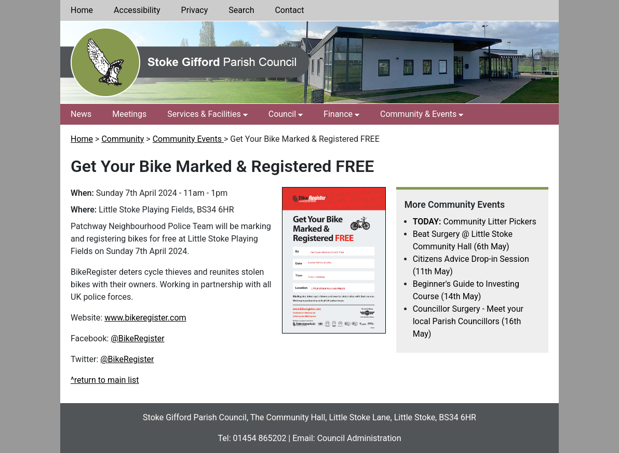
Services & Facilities (203, 114)
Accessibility (137, 10)
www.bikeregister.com (145, 318)
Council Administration (359, 438)
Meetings (129, 114)
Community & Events (418, 114)
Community (122, 139)
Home (82, 10)
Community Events (188, 139)
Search (241, 10)
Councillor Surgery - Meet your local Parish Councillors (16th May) (468, 321)
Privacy (194, 10)
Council (282, 114)
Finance (338, 114)
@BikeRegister (137, 338)
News (81, 114)
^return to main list (105, 380)
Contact (289, 10)
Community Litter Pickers (474, 221)
